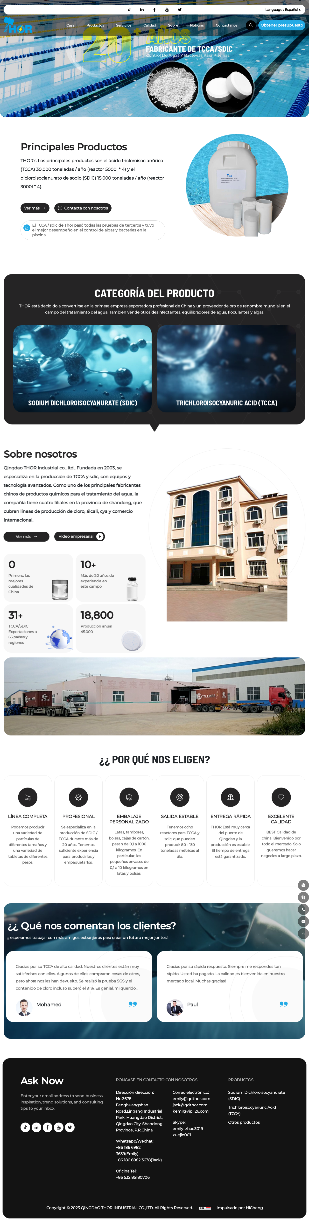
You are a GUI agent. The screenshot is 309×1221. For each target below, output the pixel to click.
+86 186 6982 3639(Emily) (128, 1150)
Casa (70, 25)
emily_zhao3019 (188, 1128)
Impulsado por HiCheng (240, 1208)
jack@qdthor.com (190, 1105)
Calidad (149, 25)
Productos (95, 25)
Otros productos (244, 1122)
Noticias (197, 25)
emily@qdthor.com (191, 1098)
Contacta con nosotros (86, 208)
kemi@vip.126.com (191, 1111)
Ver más (32, 208)
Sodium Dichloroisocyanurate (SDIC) (256, 1095)
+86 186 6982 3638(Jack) (139, 1160)
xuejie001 (182, 1135)
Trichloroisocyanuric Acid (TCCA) (252, 1110)
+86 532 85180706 (133, 1177)
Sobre (173, 25)
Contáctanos (226, 25)
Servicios (123, 25)
